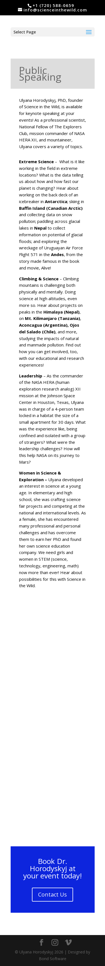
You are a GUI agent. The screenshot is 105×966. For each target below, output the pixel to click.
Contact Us (52, 894)
